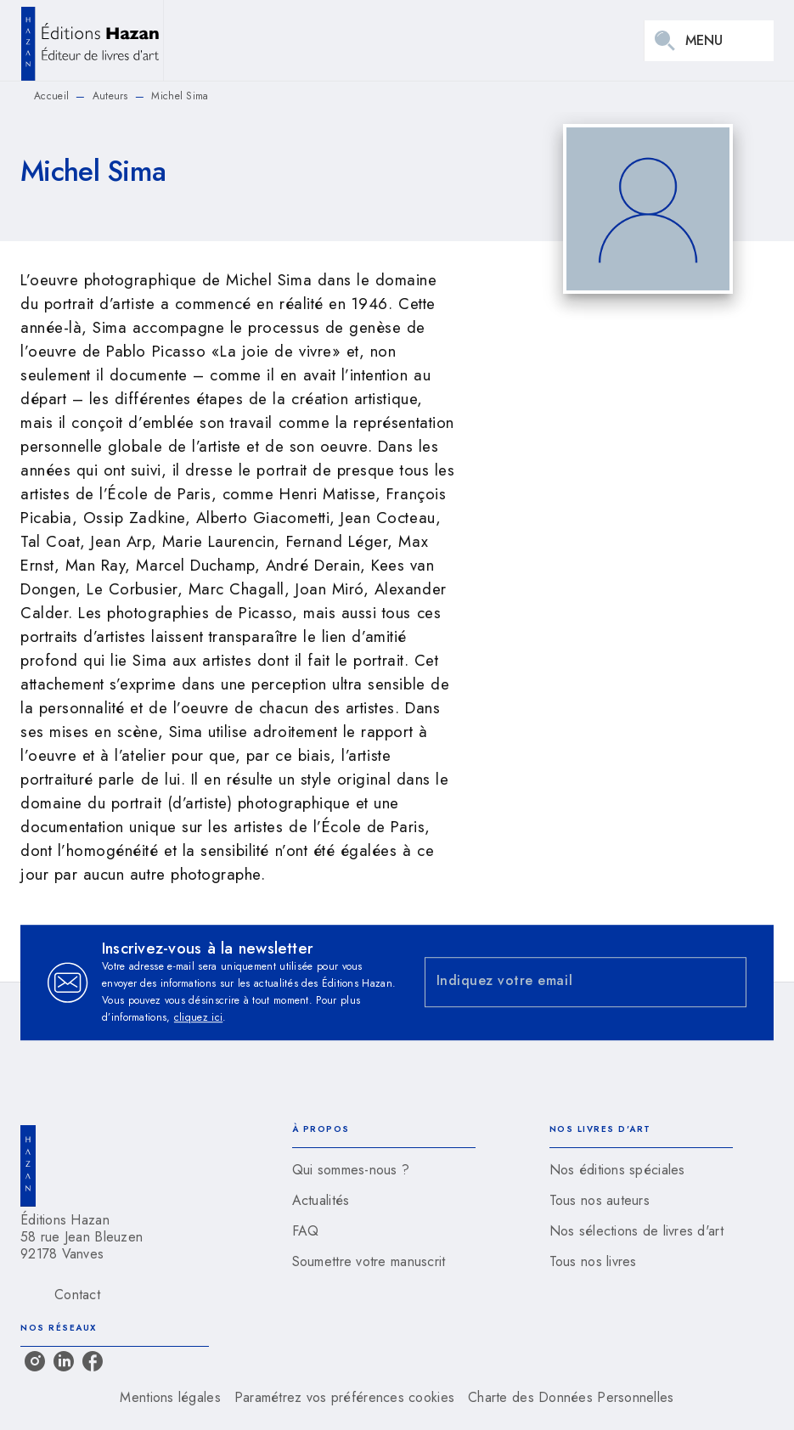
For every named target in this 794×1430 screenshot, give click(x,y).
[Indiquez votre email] (565, 982)
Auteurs (110, 96)
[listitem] (34, 1361)
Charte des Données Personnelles (570, 1397)
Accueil (51, 96)
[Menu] (709, 40)
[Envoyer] (726, 982)
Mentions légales (170, 1397)
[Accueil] (91, 40)
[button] (384, 1170)
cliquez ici (198, 1017)
